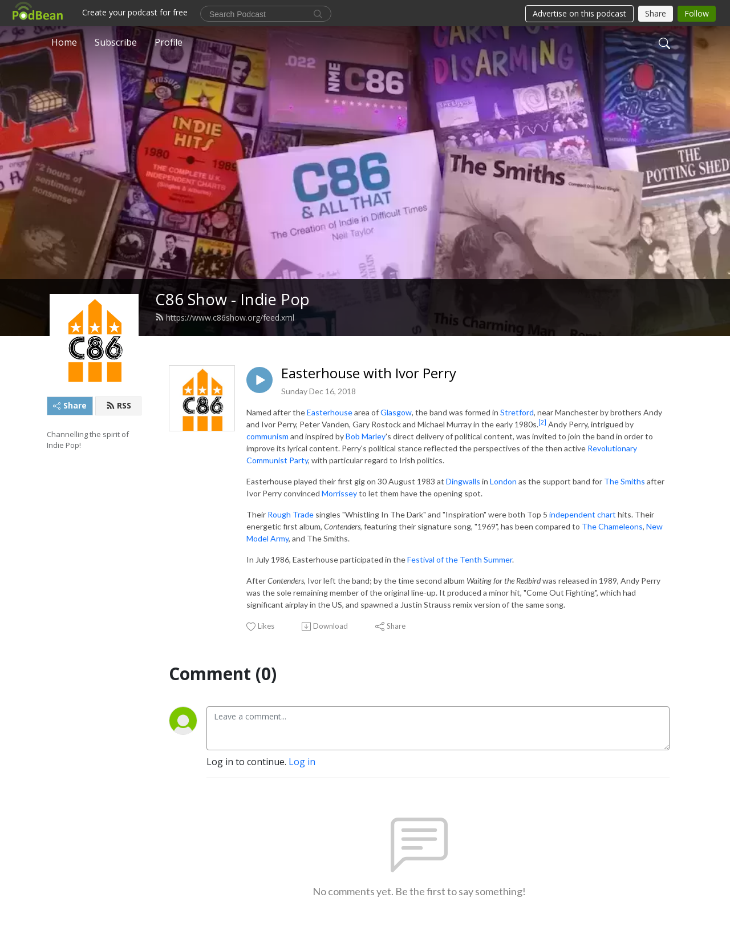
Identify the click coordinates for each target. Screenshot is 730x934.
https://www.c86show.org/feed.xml (224, 317)
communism (267, 436)
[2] (542, 422)
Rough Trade (290, 514)
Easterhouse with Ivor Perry (368, 373)
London (503, 481)
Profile (168, 42)
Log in (302, 761)
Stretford (517, 412)
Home (64, 42)
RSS (118, 405)
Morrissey (339, 493)
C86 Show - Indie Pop (232, 299)
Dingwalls (463, 481)
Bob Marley (366, 436)
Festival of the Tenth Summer (459, 559)
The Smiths (624, 481)
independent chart (582, 514)
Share (70, 405)
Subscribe (116, 42)
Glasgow (396, 412)
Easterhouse (329, 412)
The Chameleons (612, 526)
